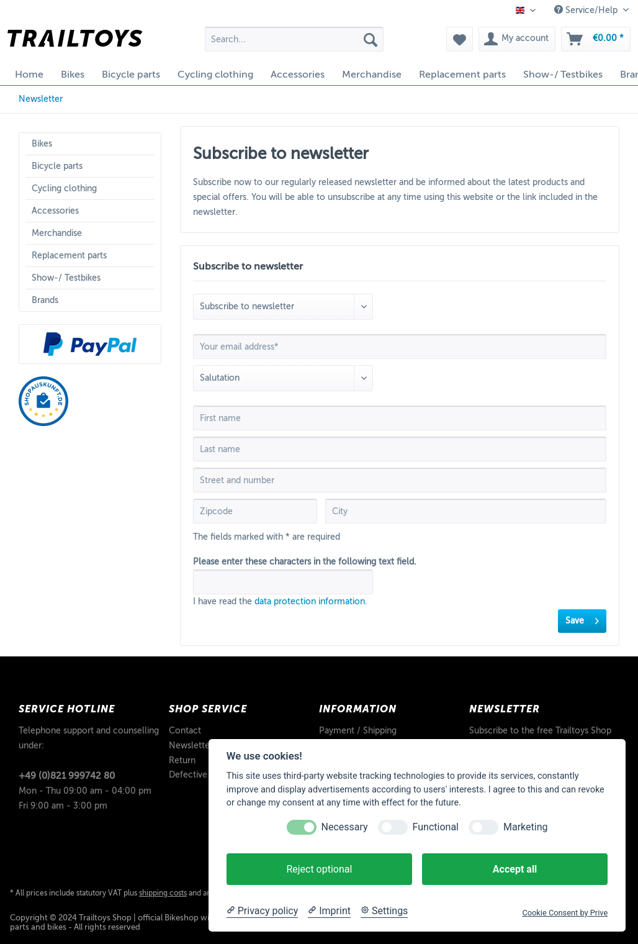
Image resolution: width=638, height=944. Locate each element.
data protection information (309, 601)
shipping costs (163, 893)
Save (582, 618)
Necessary (344, 827)
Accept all (515, 869)
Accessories (55, 211)
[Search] (370, 39)
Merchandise (57, 233)
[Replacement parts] (462, 74)
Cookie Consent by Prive (565, 912)
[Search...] (294, 39)
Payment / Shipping (358, 730)
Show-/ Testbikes (66, 278)
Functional (436, 827)
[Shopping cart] (596, 39)
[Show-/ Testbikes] (562, 74)
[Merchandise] (371, 74)
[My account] (516, 39)
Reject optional (319, 869)
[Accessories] (297, 74)
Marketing (525, 827)
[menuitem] (294, 44)
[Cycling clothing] (215, 74)
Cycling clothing (64, 188)
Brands (45, 300)
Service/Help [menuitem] (587, 10)
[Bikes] (72, 74)
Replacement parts (69, 255)
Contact (185, 730)
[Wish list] (459, 39)
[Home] (29, 74)
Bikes (42, 143)
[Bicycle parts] (131, 74)
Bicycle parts (57, 166)
